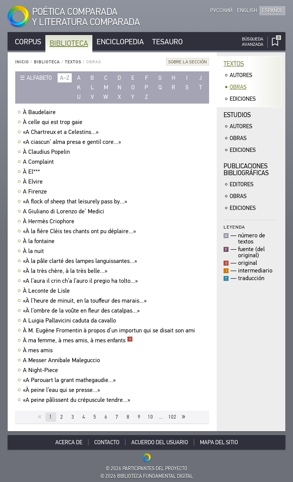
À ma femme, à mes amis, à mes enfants (78, 340)
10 (150, 417)
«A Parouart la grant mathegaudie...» (70, 380)
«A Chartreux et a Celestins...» (61, 132)
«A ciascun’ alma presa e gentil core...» (73, 142)
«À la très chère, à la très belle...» (66, 271)
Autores (241, 75)
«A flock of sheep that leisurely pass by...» (76, 201)
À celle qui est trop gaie (53, 122)
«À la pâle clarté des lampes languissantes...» (81, 261)
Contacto (106, 442)
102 (172, 417)
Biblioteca (69, 43)
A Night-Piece (41, 370)
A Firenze (36, 191)
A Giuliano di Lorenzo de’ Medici (64, 211)
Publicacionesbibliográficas (246, 169)
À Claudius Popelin (47, 151)
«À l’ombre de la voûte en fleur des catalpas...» (82, 310)
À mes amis (39, 350)
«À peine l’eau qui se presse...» (62, 390)
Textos (73, 62)
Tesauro (167, 41)
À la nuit (34, 251)
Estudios (237, 115)
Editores (241, 184)
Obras (238, 87)
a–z (64, 77)
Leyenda (234, 226)
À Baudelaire (40, 112)
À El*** (32, 171)
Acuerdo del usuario (159, 442)
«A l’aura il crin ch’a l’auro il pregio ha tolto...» (81, 280)
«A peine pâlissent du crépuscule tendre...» (77, 400)
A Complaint (39, 161)
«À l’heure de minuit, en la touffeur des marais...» (85, 300)
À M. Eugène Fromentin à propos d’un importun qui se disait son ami (110, 330)
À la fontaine (39, 241)
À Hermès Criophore (49, 221)
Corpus (28, 41)
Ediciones (243, 98)
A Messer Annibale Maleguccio (62, 360)
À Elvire (34, 181)
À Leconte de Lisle (47, 290)
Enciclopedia (120, 41)
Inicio (22, 62)
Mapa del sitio (219, 442)
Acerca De (68, 442)
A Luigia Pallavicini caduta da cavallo (70, 320)
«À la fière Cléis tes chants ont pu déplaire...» (80, 231)
